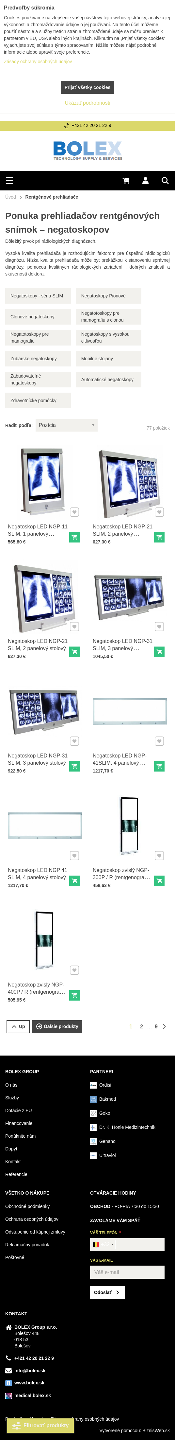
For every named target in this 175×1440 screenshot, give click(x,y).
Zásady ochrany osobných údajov (85, 1419)
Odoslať (103, 1292)
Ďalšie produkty (57, 1026)
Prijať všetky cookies (88, 87)
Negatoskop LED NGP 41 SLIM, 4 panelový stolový (38, 871)
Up (18, 1026)
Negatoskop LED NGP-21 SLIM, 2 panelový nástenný (123, 531)
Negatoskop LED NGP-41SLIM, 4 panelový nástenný (120, 760)
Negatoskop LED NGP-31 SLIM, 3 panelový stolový (38, 756)
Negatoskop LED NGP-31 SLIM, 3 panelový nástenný (123, 645)
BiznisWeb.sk (156, 1430)
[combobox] (103, 1244)
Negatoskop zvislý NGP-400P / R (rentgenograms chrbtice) (38, 989)
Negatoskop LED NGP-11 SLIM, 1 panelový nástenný (38, 531)
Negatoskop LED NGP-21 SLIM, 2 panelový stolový (38, 642)
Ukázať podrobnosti (87, 103)
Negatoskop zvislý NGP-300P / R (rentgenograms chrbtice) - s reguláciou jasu (123, 877)
